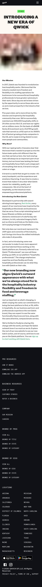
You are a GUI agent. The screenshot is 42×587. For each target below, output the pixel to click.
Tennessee (28, 533)
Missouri (27, 498)
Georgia (5, 520)
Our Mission (7, 415)
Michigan (27, 493)
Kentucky (6, 533)
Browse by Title (9, 439)
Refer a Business (9, 399)
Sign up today (8, 390)
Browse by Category (10, 448)
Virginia (27, 542)
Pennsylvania (29, 525)
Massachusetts (8, 551)
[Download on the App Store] (9, 558)
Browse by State (9, 444)
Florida (5, 516)
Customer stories (9, 394)
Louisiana (6, 538)
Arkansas (6, 498)
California (7, 502)
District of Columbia (11, 511)
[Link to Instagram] (11, 564)
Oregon (26, 520)
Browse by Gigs (8, 469)
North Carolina (30, 511)
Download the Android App (13, 374)
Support (35, 574)
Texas (26, 538)
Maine (4, 542)
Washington (28, 547)
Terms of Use (23, 574)
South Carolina (30, 529)
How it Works (8, 365)
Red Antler (26, 203)
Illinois (6, 525)
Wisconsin (28, 551)
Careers (5, 419)
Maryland (6, 547)
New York (27, 507)
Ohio (26, 516)
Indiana (5, 529)
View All (6, 435)
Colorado (6, 507)
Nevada (26, 502)
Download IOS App (9, 370)
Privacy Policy (8, 574)
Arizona (5, 493)
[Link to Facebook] (5, 564)
